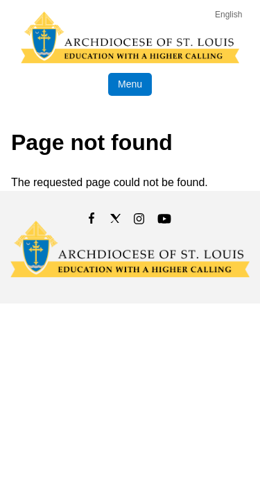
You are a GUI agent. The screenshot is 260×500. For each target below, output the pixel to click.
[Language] (231, 14)
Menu (130, 84)
